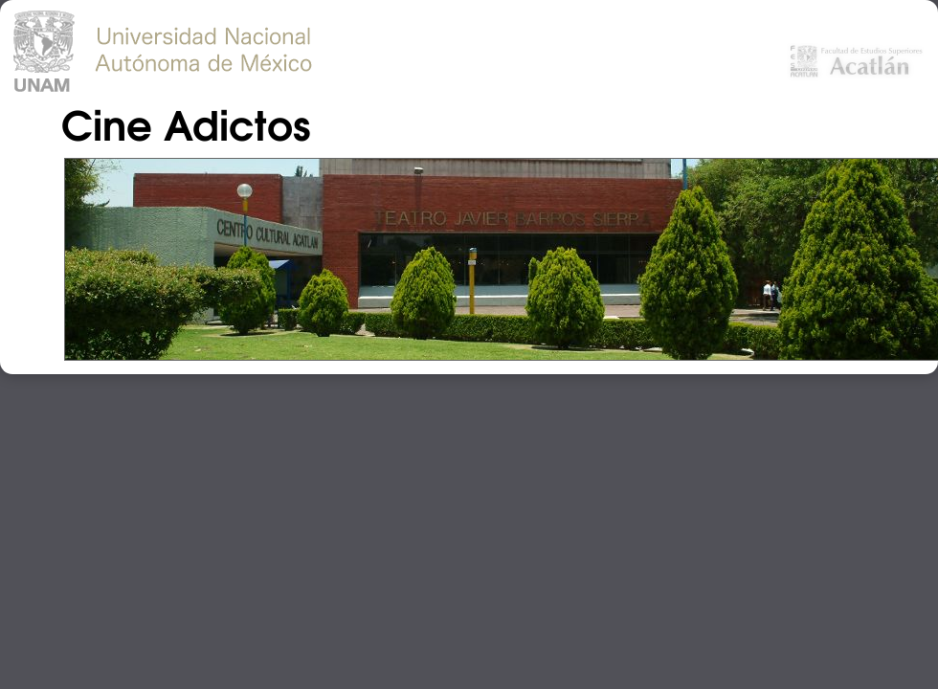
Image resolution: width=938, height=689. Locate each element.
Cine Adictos (185, 122)
